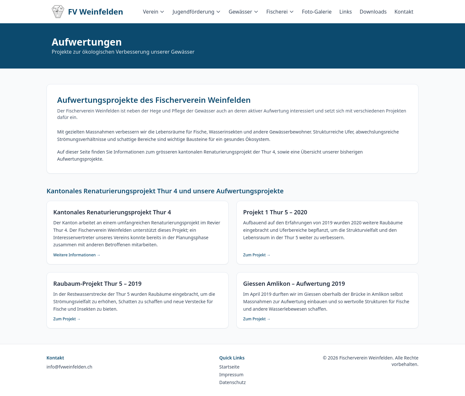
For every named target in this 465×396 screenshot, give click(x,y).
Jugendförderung (196, 11)
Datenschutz (232, 382)
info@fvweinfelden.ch (69, 367)
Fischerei (280, 11)
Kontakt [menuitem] (403, 11)
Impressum (231, 374)
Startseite (229, 367)
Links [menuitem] (345, 11)
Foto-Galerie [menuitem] (317, 11)
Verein (154, 11)
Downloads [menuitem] (373, 11)
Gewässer (244, 11)
